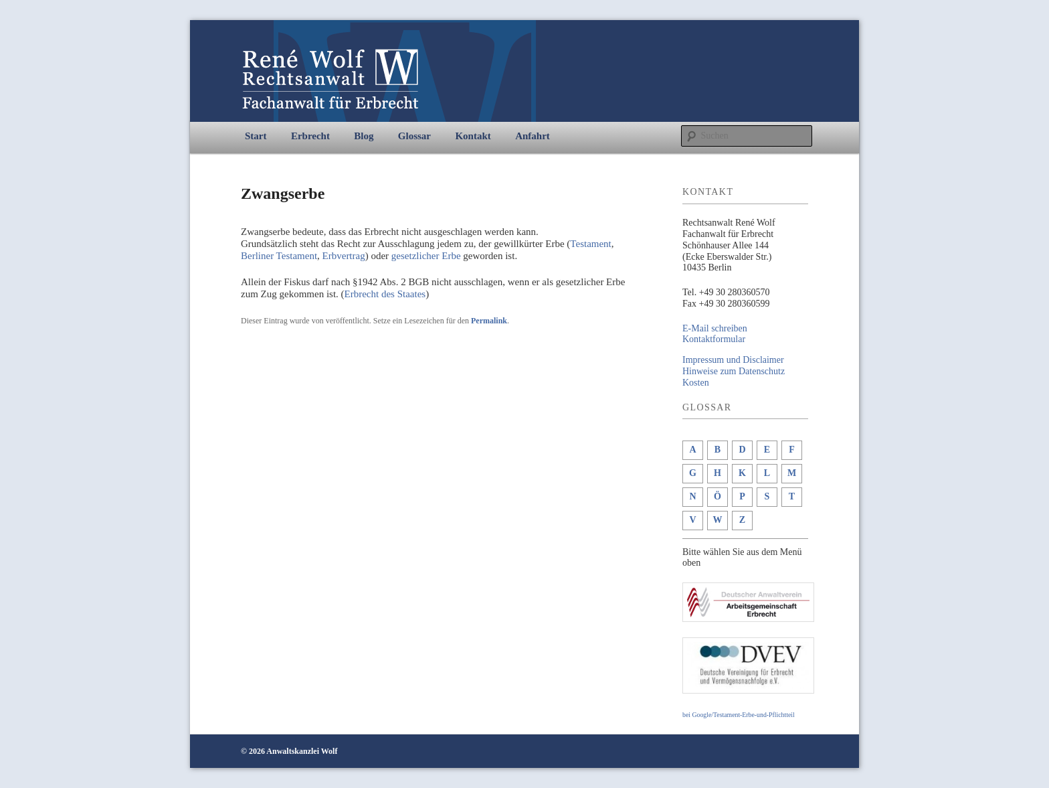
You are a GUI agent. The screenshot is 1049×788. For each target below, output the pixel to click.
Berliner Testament (279, 255)
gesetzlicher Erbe (426, 255)
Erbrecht (310, 136)
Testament (590, 243)
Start (256, 136)
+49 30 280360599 (734, 304)
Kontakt (472, 136)
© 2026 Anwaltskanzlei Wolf (289, 751)
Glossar (414, 136)
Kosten (695, 383)
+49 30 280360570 (734, 292)
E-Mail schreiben (714, 328)
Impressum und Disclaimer (733, 360)
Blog (363, 136)
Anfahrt (532, 136)
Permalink (489, 320)
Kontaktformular (713, 339)
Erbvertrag (343, 255)
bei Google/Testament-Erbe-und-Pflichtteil (738, 714)
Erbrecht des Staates (385, 294)
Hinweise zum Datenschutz (733, 371)
